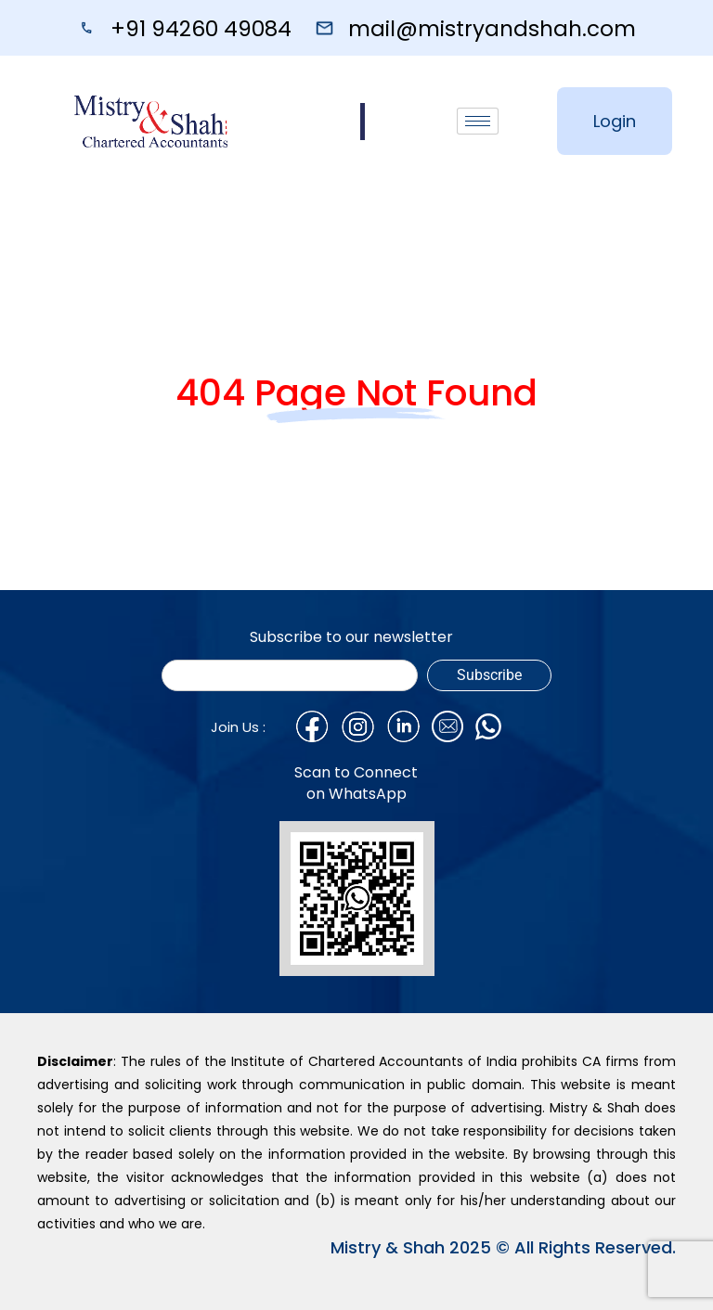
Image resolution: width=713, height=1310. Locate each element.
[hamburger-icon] (478, 121)
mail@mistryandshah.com (492, 29)
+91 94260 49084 (201, 29)
